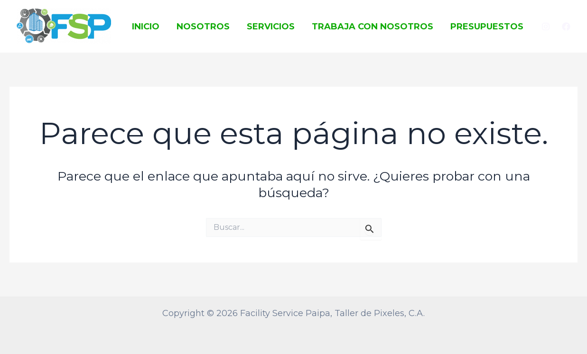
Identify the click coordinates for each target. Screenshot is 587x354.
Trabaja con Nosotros (372, 26)
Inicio (145, 26)
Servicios (271, 26)
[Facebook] (566, 26)
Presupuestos (486, 26)
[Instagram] (545, 26)
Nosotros (203, 26)
